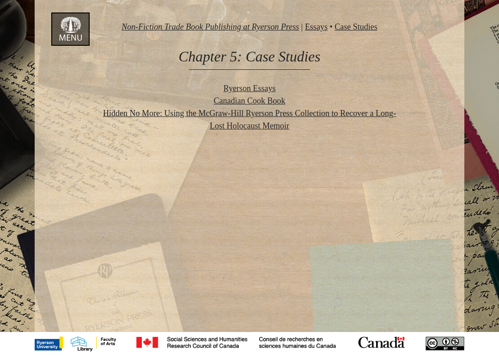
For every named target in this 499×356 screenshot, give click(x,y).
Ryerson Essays (250, 88)
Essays (316, 26)
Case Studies (356, 26)
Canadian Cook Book (250, 100)
